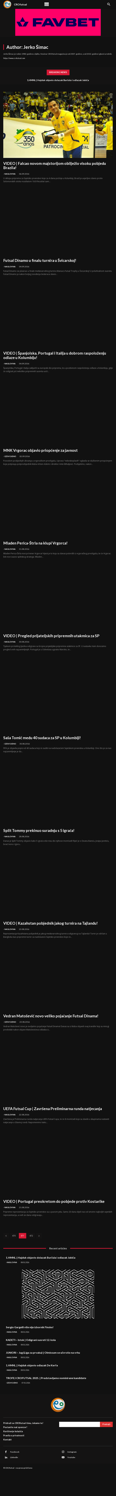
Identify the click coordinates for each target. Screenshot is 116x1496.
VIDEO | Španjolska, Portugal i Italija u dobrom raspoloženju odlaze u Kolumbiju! (54, 355)
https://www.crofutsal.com (14, 58)
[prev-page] (6, 1235)
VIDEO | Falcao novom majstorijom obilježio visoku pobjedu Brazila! (54, 165)
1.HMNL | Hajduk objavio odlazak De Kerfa (32, 1365)
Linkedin (14, 1457)
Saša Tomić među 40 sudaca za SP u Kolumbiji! (42, 737)
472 (31, 1235)
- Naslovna (9, 174)
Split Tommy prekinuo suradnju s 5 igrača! (38, 830)
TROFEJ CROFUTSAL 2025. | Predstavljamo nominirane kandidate (46, 1378)
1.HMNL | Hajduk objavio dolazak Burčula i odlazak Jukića (58, 80)
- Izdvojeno (9, 456)
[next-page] (39, 1235)
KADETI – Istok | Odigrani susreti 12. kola (31, 1339)
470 (14, 1235)
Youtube (71, 1457)
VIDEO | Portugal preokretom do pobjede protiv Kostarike (54, 1201)
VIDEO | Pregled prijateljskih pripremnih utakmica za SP (51, 635)
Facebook (14, 1452)
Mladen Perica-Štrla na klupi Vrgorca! (35, 543)
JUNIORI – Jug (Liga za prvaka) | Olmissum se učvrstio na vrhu (43, 1352)
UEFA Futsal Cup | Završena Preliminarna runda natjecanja (52, 1108)
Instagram (72, 1452)
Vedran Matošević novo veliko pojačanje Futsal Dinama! (50, 1016)
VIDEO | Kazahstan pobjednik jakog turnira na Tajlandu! (50, 923)
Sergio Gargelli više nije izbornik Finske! (30, 1327)
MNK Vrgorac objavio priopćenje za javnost (40, 450)
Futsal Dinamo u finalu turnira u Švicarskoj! (39, 260)
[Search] (106, 1424)
